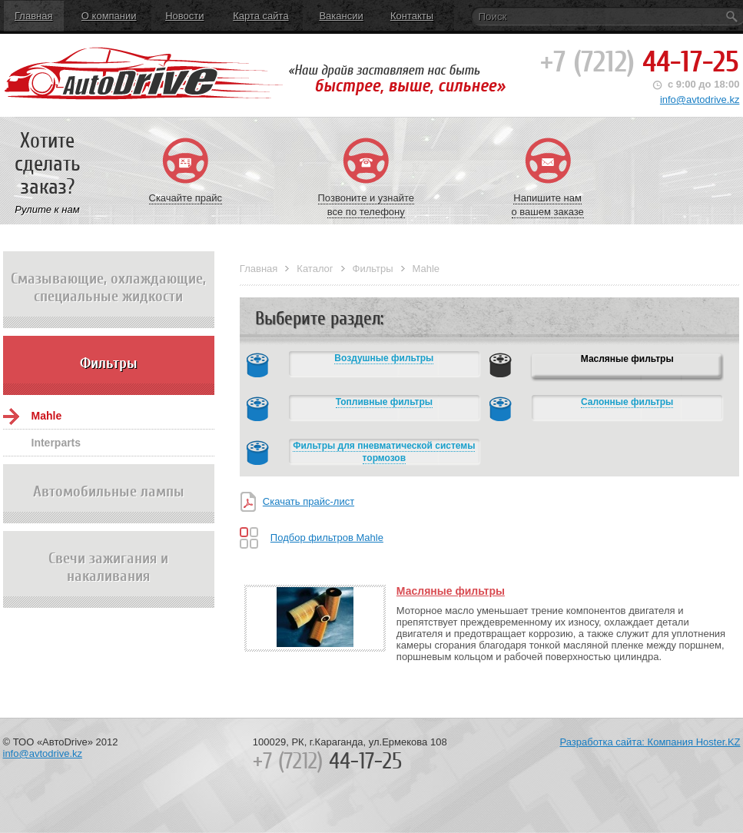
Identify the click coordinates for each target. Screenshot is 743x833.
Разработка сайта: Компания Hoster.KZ (649, 742)
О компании (109, 16)
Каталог (315, 268)
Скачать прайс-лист (308, 501)
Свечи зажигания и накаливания (108, 578)
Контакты (411, 16)
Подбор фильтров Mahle (326, 537)
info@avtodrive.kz (700, 99)
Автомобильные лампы (108, 503)
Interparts (56, 442)
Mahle (47, 416)
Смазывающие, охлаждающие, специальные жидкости (108, 299)
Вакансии (341, 16)
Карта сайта (260, 16)
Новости (184, 16)
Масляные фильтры (450, 591)
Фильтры (108, 374)
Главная (33, 16)
